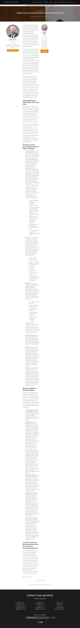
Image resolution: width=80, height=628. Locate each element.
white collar (26, 44)
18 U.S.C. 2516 (35, 133)
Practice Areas (39, 2)
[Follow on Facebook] (11, 42)
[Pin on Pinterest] (42, 580)
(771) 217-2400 (22, 609)
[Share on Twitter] (38, 580)
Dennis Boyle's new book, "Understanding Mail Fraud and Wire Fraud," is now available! (40, 5)
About (51, 2)
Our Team (46, 2)
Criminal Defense (40, 10)
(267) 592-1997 (42, 609)
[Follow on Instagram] (13, 42)
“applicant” (29, 155)
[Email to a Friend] (40, 580)
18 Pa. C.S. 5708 (30, 171)
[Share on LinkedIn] (44, 580)
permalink (50, 584)
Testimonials (62, 2)
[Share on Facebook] (36, 580)
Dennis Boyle (47, 16)
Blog (67, 2)
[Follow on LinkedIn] (15, 42)
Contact (71, 2)
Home (33, 2)
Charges (56, 2)
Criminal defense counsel (33, 467)
